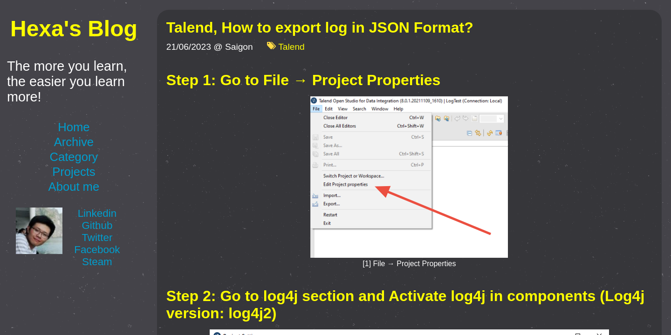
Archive (74, 141)
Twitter (97, 237)
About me (74, 186)
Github (97, 225)
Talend (291, 47)
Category (73, 156)
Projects (73, 171)
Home (73, 127)
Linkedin (97, 213)
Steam (97, 262)
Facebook (97, 249)
